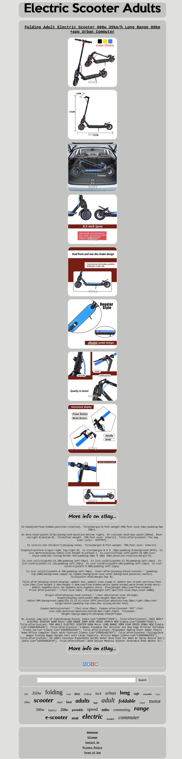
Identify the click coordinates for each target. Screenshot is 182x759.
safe (136, 694)
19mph (142, 703)
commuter (128, 717)
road (69, 694)
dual (59, 702)
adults (83, 700)
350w (36, 693)
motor (155, 701)
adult (108, 700)
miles (105, 710)
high (96, 703)
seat (75, 718)
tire (26, 694)
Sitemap (92, 737)
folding (54, 692)
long (125, 692)
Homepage (92, 732)
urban (110, 693)
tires (77, 694)
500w (40, 709)
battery (52, 710)
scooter (43, 700)
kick (98, 693)
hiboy (87, 694)
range (141, 708)
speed (92, 709)
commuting (121, 710)
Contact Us (92, 742)
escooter (147, 694)
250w (64, 710)
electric (92, 716)
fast (158, 695)
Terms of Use (92, 753)
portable (77, 710)
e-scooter (56, 717)
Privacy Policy (92, 748)
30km (27, 702)
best (69, 702)
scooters (110, 719)
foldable (127, 701)
